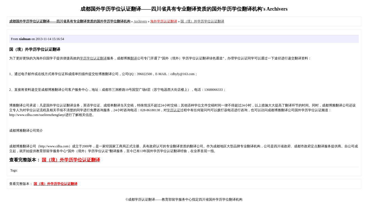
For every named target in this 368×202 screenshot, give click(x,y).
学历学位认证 (90, 58)
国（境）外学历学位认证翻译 (202, 21)
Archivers (140, 21)
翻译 (103, 58)
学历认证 (173, 110)
